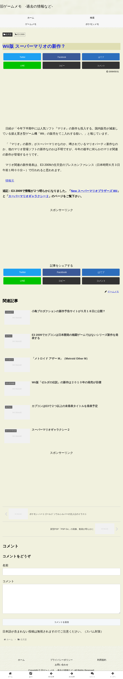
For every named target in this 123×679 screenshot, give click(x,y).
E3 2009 (19, 34)
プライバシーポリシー (61, 665)
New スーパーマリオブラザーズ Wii (94, 191)
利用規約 (101, 665)
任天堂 (8, 34)
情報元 (9, 180)
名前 (5, 565)
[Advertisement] (61, 98)
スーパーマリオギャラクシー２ (28, 196)
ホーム (21, 665)
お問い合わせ (61, 670)
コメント (8, 581)
